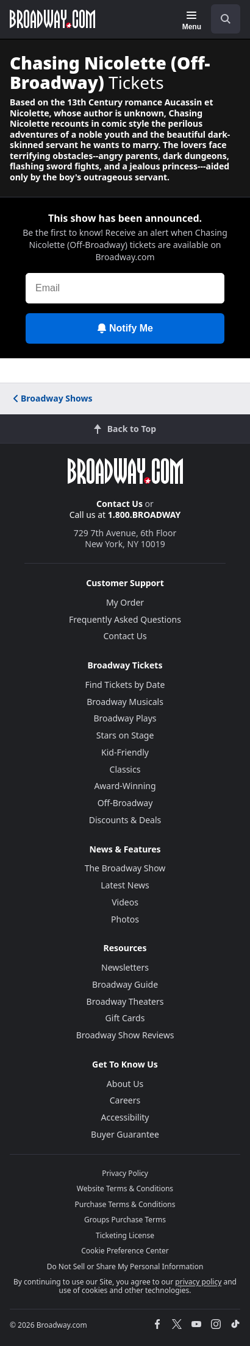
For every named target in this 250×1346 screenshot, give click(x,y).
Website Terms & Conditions (125, 1188)
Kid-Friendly (125, 752)
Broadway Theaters (125, 1001)
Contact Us (119, 503)
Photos (125, 919)
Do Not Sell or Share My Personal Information (125, 1266)
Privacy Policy (125, 1173)
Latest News (125, 885)
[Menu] (191, 20)
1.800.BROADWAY (144, 514)
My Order (125, 602)
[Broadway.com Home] (52, 19)
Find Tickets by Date (125, 684)
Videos (125, 902)
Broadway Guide (125, 984)
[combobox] (220, 19)
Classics (125, 769)
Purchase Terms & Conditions (124, 1204)
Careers (125, 1100)
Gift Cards (125, 1018)
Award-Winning (124, 786)
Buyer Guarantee (125, 1134)
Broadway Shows (52, 398)
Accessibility (125, 1117)
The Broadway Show (125, 868)
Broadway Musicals (125, 701)
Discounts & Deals (125, 820)
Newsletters (125, 967)
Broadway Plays (125, 718)
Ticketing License (125, 1235)
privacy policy (198, 1282)
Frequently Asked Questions (125, 619)
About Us (125, 1083)
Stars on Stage (125, 735)
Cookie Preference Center (125, 1250)
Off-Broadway (125, 803)
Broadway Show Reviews (125, 1035)
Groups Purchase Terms (125, 1219)
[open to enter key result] (225, 19)
